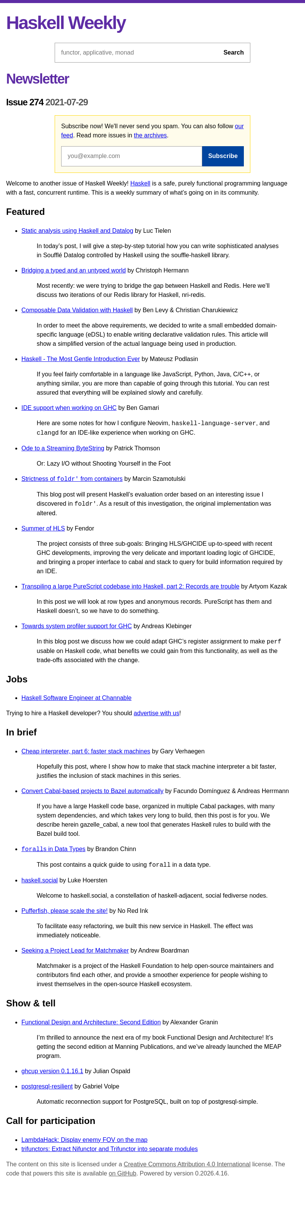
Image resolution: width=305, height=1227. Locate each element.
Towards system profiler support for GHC (76, 626)
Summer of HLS (43, 528)
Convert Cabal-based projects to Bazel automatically (92, 791)
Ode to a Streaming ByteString (62, 448)
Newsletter (37, 79)
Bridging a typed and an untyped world (73, 270)
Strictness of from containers (72, 479)
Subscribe (223, 156)
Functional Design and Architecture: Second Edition (91, 1022)
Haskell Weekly (65, 23)
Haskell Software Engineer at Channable (76, 698)
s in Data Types (53, 849)
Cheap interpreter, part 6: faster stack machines (85, 751)
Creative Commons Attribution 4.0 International (187, 1164)
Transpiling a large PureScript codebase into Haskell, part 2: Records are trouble (130, 586)
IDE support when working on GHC (69, 408)
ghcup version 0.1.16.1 (52, 1071)
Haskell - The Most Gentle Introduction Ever (80, 359)
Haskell (140, 183)
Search (234, 52)
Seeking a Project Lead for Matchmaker (75, 950)
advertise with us (156, 713)
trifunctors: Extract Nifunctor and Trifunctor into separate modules (109, 1149)
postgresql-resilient (47, 1086)
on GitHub (122, 1173)
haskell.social (39, 880)
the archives (150, 135)
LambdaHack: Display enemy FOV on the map (84, 1140)
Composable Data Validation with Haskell (77, 310)
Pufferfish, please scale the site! (64, 911)
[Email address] (131, 156)
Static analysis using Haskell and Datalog (77, 230)
